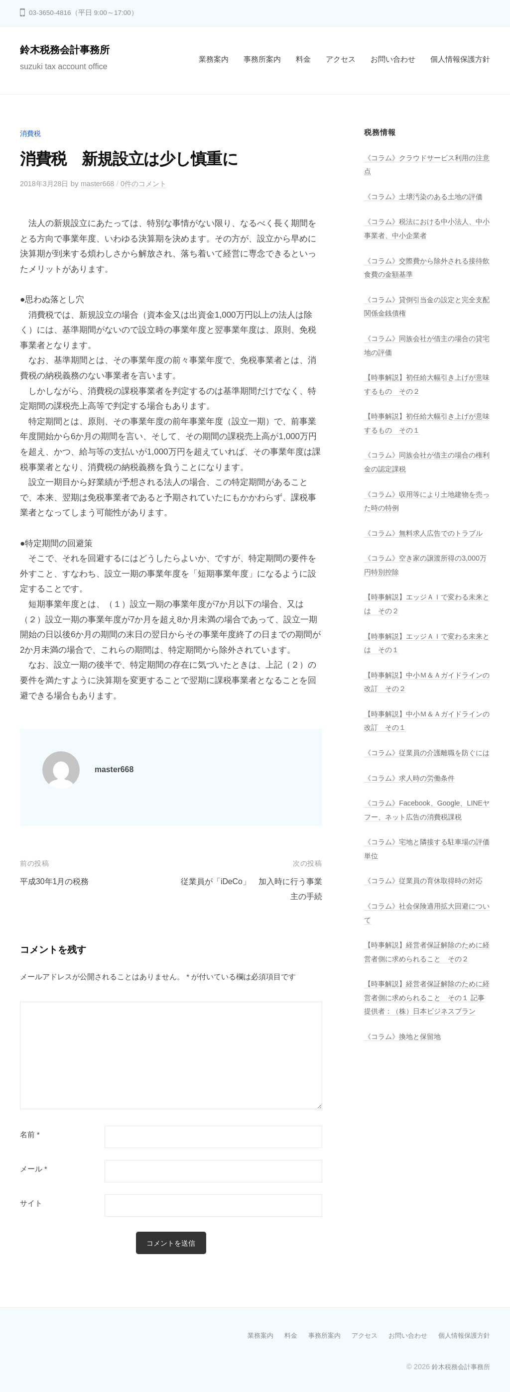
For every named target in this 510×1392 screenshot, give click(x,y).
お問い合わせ (393, 59)
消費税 (31, 133)
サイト (31, 1203)
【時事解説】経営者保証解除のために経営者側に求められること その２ (424, 1026)
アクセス (341, 59)
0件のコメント (151, 183)
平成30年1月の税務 (56, 881)
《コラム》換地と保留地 (405, 1130)
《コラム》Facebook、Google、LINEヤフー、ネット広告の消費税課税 (425, 856)
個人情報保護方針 (460, 59)
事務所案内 (262, 59)
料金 (303, 59)
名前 (30, 1135)
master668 (102, 183)
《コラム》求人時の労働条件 (412, 817)
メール (33, 1169)
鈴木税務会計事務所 (69, 49)
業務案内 (214, 59)
